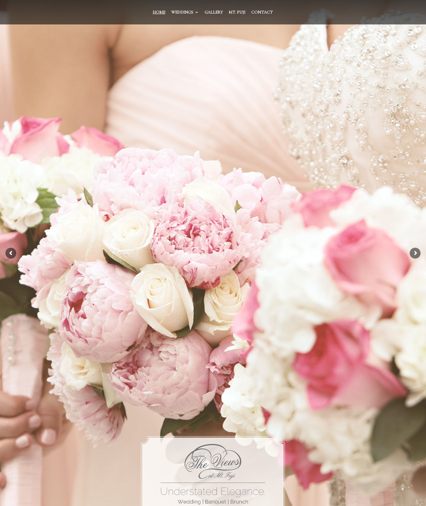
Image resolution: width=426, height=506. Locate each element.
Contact (262, 12)
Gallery (214, 12)
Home (159, 12)
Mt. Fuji (237, 12)
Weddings (182, 12)
